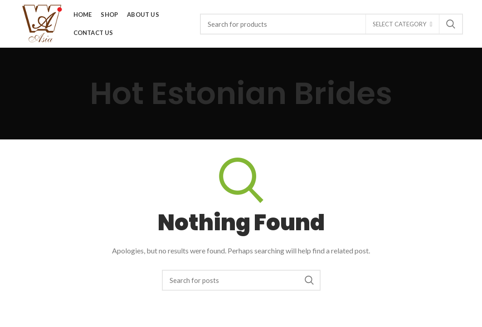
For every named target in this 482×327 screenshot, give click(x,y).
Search (450, 24)
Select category (399, 24)
